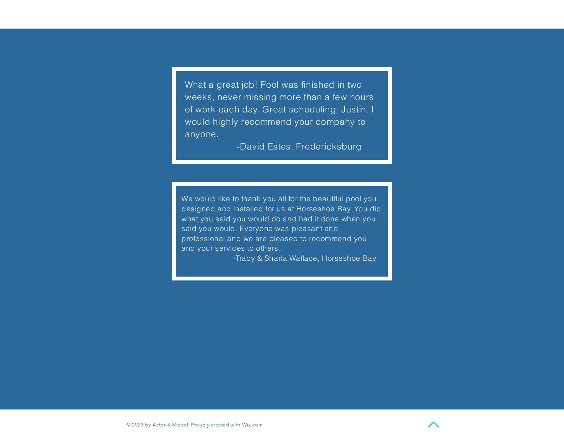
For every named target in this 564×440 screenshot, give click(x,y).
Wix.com (252, 425)
